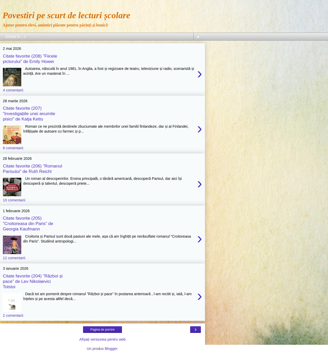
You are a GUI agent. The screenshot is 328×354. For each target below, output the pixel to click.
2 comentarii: (13, 315)
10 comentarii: (14, 200)
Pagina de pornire (102, 329)
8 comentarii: (13, 148)
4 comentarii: (13, 90)
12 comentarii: (14, 258)
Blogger (111, 349)
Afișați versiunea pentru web (102, 339)
